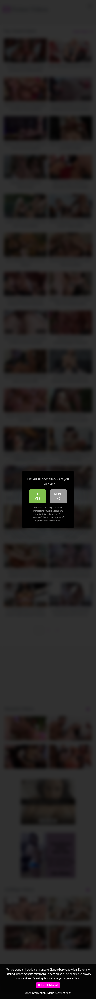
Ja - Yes (37, 496)
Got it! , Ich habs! (48, 985)
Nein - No (58, 496)
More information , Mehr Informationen (47, 993)
